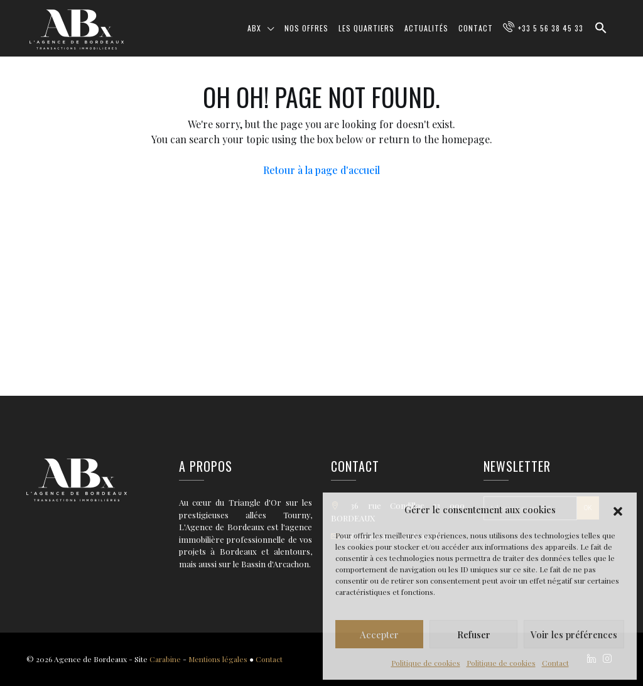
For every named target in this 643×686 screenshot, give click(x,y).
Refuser (473, 634)
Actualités (426, 28)
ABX (254, 28)
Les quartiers (366, 28)
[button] (618, 509)
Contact (555, 663)
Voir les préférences (574, 634)
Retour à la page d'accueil (321, 170)
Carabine (165, 659)
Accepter (379, 634)
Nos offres (306, 28)
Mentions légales (217, 659)
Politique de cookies (425, 663)
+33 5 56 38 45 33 (550, 28)
